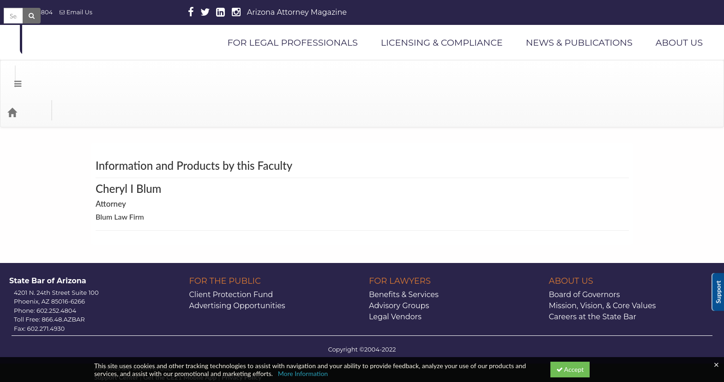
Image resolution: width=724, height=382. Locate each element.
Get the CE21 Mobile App (180, 340)
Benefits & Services (404, 257)
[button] (10, 75)
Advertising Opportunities (237, 268)
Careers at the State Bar (592, 279)
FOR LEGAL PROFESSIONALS (292, 42)
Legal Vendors (395, 279)
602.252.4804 (30, 12)
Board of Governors (584, 257)
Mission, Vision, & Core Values (602, 268)
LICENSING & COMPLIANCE (442, 42)
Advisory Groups (399, 268)
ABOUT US (679, 42)
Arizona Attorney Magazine (297, 12)
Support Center (116, 340)
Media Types (113, 75)
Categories (64, 75)
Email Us (76, 12)
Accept (570, 369)
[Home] (25, 75)
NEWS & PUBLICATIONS (579, 42)
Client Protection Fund (231, 257)
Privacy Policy (241, 340)
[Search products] (603, 75)
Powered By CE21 (120, 349)
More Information (303, 373)
